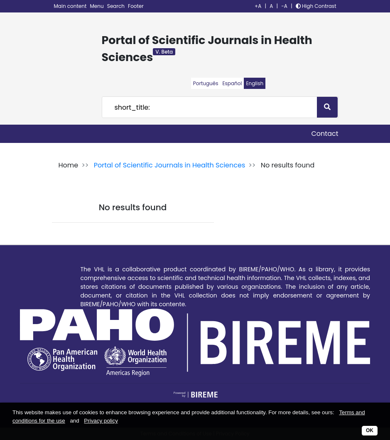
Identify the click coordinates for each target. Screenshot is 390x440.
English (254, 83)
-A (284, 6)
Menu (97, 6)
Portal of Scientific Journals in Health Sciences (169, 165)
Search (116, 6)
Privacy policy (101, 421)
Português (205, 83)
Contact (324, 133)
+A (258, 6)
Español (232, 83)
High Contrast (316, 6)
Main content (71, 6)
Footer (136, 6)
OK (369, 430)
